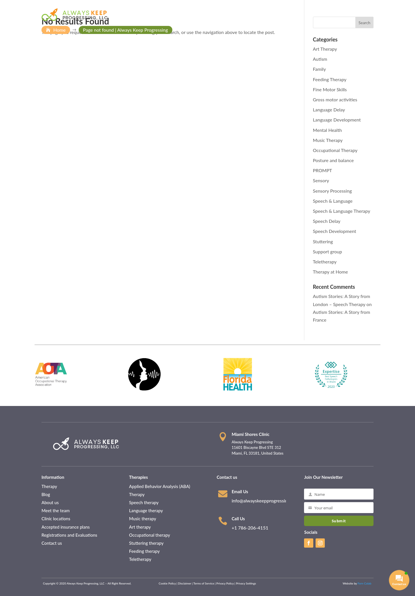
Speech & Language (333, 201)
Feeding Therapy (330, 79)
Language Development (337, 119)
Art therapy (140, 526)
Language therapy (146, 510)
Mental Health (327, 130)
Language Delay (329, 109)
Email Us (240, 491)
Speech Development (334, 231)
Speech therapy (144, 502)
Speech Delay (327, 221)
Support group (327, 251)
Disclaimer (184, 583)
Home (197, 14)
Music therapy (142, 518)
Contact (346, 14)
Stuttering (323, 241)
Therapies (287, 14)
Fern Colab (365, 583)
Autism (320, 59)
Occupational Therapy (335, 150)
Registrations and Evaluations (69, 535)
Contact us (52, 543)
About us (50, 502)
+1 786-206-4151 (250, 527)
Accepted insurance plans (66, 526)
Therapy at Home (330, 271)
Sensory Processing (332, 190)
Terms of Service (203, 583)
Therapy (49, 486)
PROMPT (322, 170)
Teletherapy (325, 261)
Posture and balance (333, 160)
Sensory (321, 180)
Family (319, 69)
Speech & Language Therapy (341, 211)
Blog (46, 494)
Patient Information (249, 14)
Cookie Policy (167, 583)
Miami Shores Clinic (250, 434)
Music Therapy (328, 140)
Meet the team (56, 510)
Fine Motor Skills (330, 89)
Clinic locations (56, 518)
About (214, 14)
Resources (318, 14)
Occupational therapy (150, 535)
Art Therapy (325, 49)
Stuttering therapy (147, 543)
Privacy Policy (225, 583)
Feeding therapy (145, 551)
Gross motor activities (335, 99)
